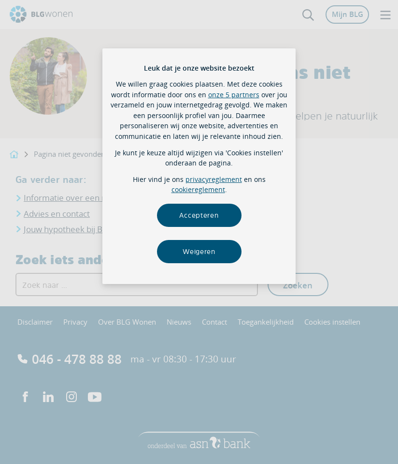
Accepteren (198, 215)
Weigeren (199, 251)
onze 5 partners (233, 94)
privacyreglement (213, 179)
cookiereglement (198, 189)
